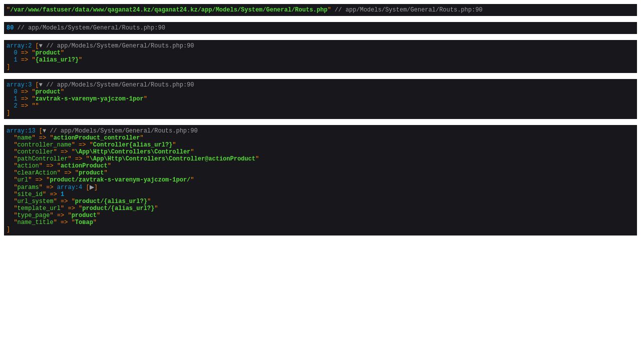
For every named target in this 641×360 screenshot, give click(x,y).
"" (244, 10)
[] (100, 63)
